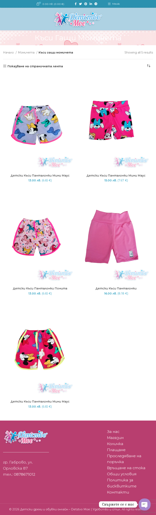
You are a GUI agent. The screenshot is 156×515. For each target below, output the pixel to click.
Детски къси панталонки (116, 288)
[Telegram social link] (96, 3)
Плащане (116, 450)
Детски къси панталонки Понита (40, 288)
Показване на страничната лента (35, 66)
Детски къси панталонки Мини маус (40, 175)
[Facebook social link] (76, 3)
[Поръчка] (150, 66)
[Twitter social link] (80, 3)
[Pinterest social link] (85, 3)
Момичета (26, 52)
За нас (113, 431)
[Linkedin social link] (90, 3)
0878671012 (24, 474)
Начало (9, 52)
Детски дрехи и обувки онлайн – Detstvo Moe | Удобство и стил (70, 509)
